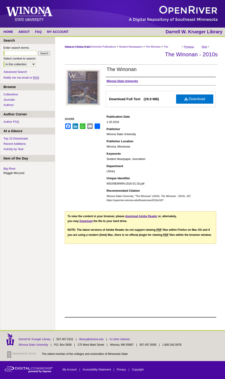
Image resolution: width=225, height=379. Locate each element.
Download (194, 99)
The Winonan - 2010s (191, 54)
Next (204, 46)
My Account (69, 369)
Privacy (122, 369)
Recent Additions (14, 143)
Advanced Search (15, 72)
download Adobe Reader (141, 216)
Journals (9, 99)
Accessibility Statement (97, 369)
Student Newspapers (131, 46)
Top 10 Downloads (15, 138)
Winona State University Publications (95, 46)
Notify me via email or (21, 77)
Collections (10, 94)
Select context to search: (19, 58)
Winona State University (33, 344)
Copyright (137, 369)
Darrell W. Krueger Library (35, 339)
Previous (189, 46)
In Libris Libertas (120, 339)
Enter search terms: (16, 47)
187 (89, 47)
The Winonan (153, 46)
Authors (8, 105)
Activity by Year (13, 149)
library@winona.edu (91, 339)
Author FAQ (11, 121)
